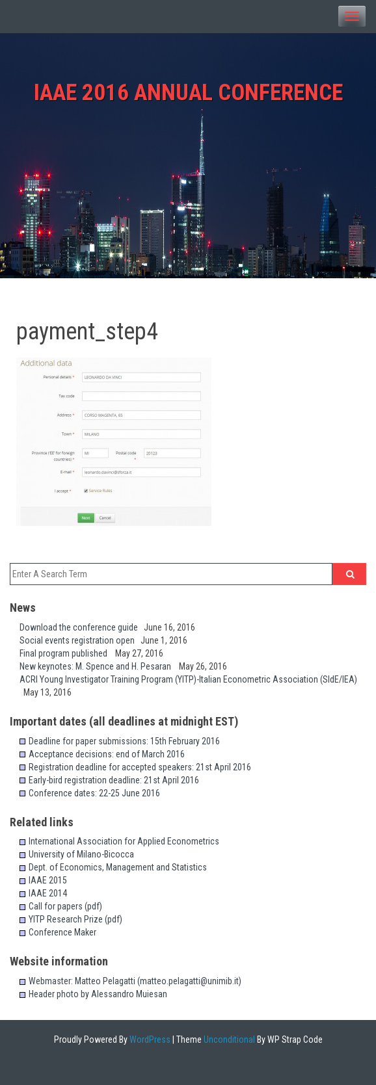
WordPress (149, 1039)
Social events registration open (80, 640)
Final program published (67, 653)
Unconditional (228, 1039)
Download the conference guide (82, 627)
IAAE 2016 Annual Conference (188, 92)
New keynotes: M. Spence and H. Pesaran (99, 666)
